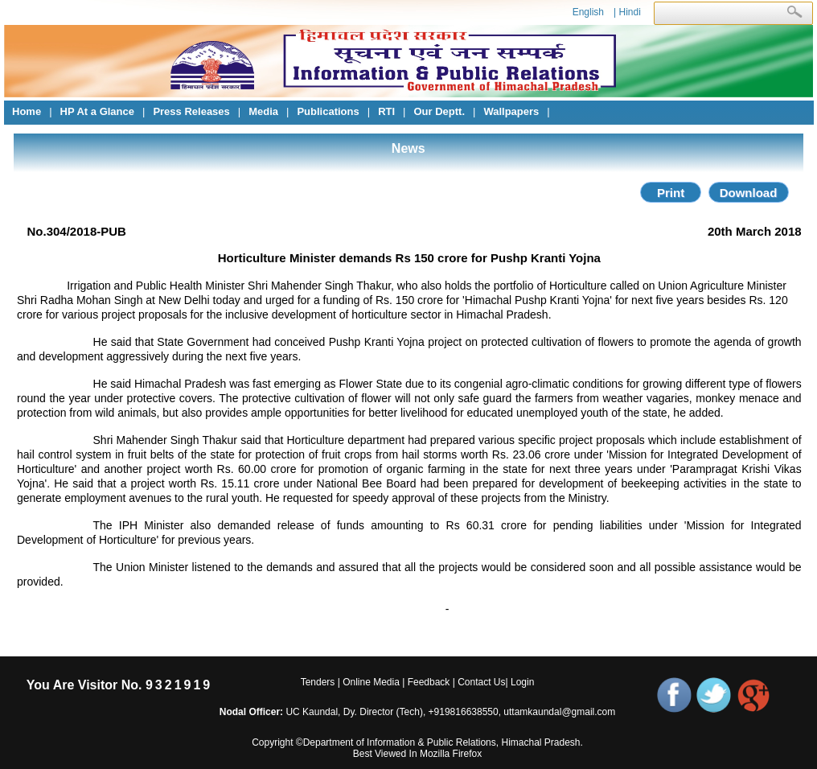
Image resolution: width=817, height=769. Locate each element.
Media (263, 111)
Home (26, 111)
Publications (328, 111)
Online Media (371, 682)
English (588, 12)
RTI (386, 111)
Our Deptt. (439, 111)
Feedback (429, 682)
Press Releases (191, 111)
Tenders (318, 682)
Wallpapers (511, 111)
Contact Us (481, 682)
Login (521, 682)
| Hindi (627, 12)
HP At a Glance (97, 111)
